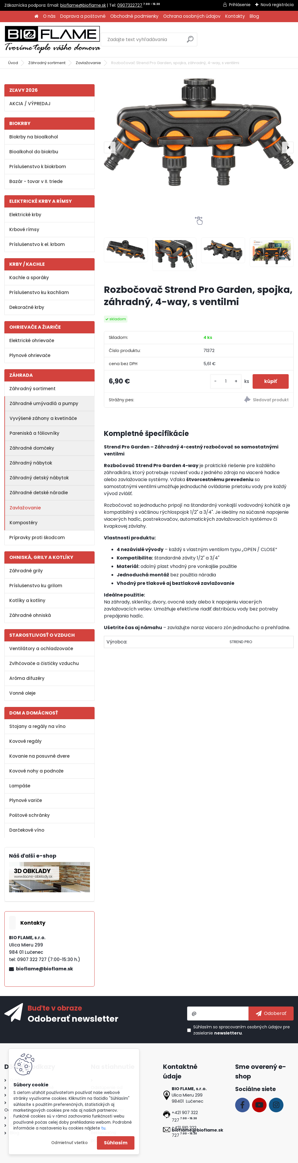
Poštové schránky (29, 815)
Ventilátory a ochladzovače (41, 648)
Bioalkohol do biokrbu (33, 152)
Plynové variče (25, 800)
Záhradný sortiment (46, 63)
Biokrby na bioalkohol (33, 137)
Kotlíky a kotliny (27, 600)
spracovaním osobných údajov (250, 1027)
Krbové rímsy (24, 229)
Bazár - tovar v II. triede (36, 181)
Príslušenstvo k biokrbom (37, 166)
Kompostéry (24, 523)
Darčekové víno (26, 830)
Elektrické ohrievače (31, 340)
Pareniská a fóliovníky (34, 433)
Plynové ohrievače (29, 355)
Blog (254, 16)
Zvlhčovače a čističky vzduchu (44, 663)
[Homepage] (36, 16)
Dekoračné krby (26, 307)
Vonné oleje (22, 693)
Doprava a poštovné (83, 16)
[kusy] (226, 381)
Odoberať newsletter (73, 1018)
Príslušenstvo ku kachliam (39, 292)
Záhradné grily (26, 571)
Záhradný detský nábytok (39, 478)
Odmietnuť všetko (69, 1143)
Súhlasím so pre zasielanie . (241, 1030)
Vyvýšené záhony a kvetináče (43, 418)
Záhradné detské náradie (39, 493)
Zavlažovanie (88, 63)
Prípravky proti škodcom (37, 537)
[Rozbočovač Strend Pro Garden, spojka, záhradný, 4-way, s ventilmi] (199, 132)
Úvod (13, 63)
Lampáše (19, 786)
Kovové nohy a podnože (36, 771)
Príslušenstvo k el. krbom (37, 244)
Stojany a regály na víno (37, 726)
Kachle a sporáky (29, 278)
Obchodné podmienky (134, 16)
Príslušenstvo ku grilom (35, 586)
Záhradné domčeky (32, 448)
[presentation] (110, 147)
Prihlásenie (240, 5)
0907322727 (129, 5)
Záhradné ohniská (30, 615)
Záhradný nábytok (31, 463)
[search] (190, 41)
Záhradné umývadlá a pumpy (44, 403)
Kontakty (235, 16)
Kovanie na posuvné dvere (39, 756)
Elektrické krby (25, 215)
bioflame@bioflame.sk (83, 5)
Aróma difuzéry (27, 678)
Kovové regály (25, 741)
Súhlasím (115, 1142)
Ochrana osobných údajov (192, 16)
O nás (49, 16)
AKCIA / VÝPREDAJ (30, 104)
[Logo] (52, 39)
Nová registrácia (277, 5)
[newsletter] (271, 1013)
